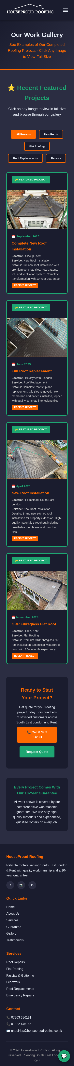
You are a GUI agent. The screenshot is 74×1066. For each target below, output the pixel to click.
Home (10, 907)
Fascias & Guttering (20, 975)
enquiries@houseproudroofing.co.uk (36, 1030)
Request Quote (37, 751)
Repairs (56, 158)
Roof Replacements (25, 158)
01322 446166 (21, 1024)
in (32, 885)
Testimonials (15, 940)
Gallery (11, 933)
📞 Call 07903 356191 (37, 735)
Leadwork (13, 982)
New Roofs (51, 134)
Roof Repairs (15, 962)
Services (12, 920)
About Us (12, 913)
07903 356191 (21, 1017)
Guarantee (13, 927)
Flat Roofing (37, 146)
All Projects (23, 134)
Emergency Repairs (20, 995)
